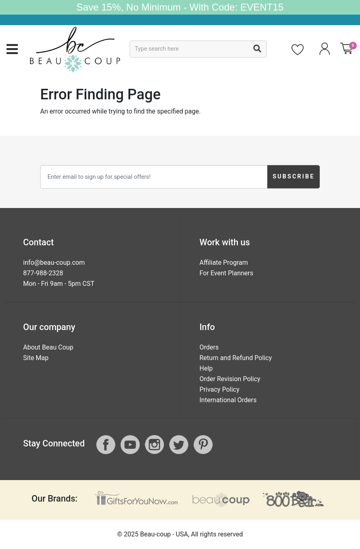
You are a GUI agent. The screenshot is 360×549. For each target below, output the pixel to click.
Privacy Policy (219, 389)
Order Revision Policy (229, 379)
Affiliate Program (223, 262)
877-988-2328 (43, 273)
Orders (209, 347)
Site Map (36, 358)
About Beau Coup (48, 347)
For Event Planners (226, 273)
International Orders (228, 400)
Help (206, 368)
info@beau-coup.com (54, 262)
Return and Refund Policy (235, 358)
